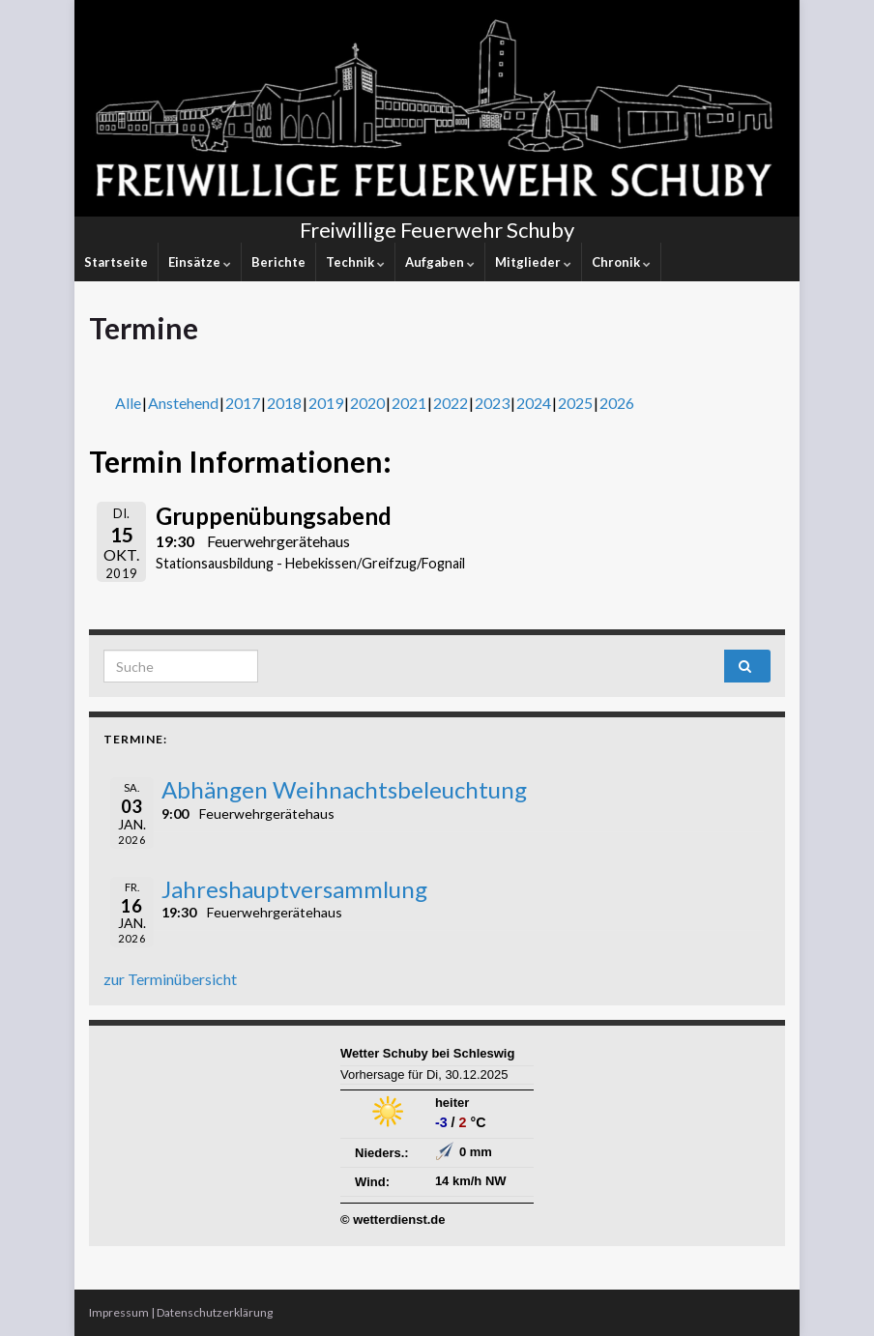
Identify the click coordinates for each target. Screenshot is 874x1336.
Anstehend (183, 402)
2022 (450, 402)
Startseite (116, 262)
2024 (533, 402)
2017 (242, 402)
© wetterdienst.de (393, 1219)
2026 (616, 402)
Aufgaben (440, 262)
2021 (409, 402)
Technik (355, 262)
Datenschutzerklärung (215, 1312)
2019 (325, 402)
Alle (128, 402)
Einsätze (199, 262)
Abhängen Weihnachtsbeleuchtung (344, 789)
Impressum (119, 1312)
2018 (284, 402)
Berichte (278, 262)
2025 (575, 402)
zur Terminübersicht (170, 979)
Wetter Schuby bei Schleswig (427, 1053)
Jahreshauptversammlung (294, 889)
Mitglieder (533, 262)
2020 (367, 402)
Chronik (621, 262)
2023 (492, 402)
